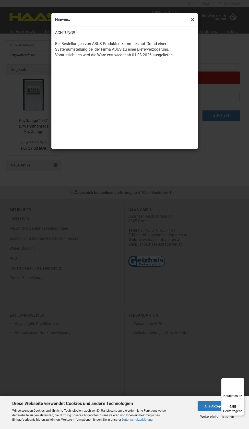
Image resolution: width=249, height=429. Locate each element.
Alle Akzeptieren (217, 406)
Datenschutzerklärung (137, 419)
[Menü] (241, 381)
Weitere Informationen (217, 416)
